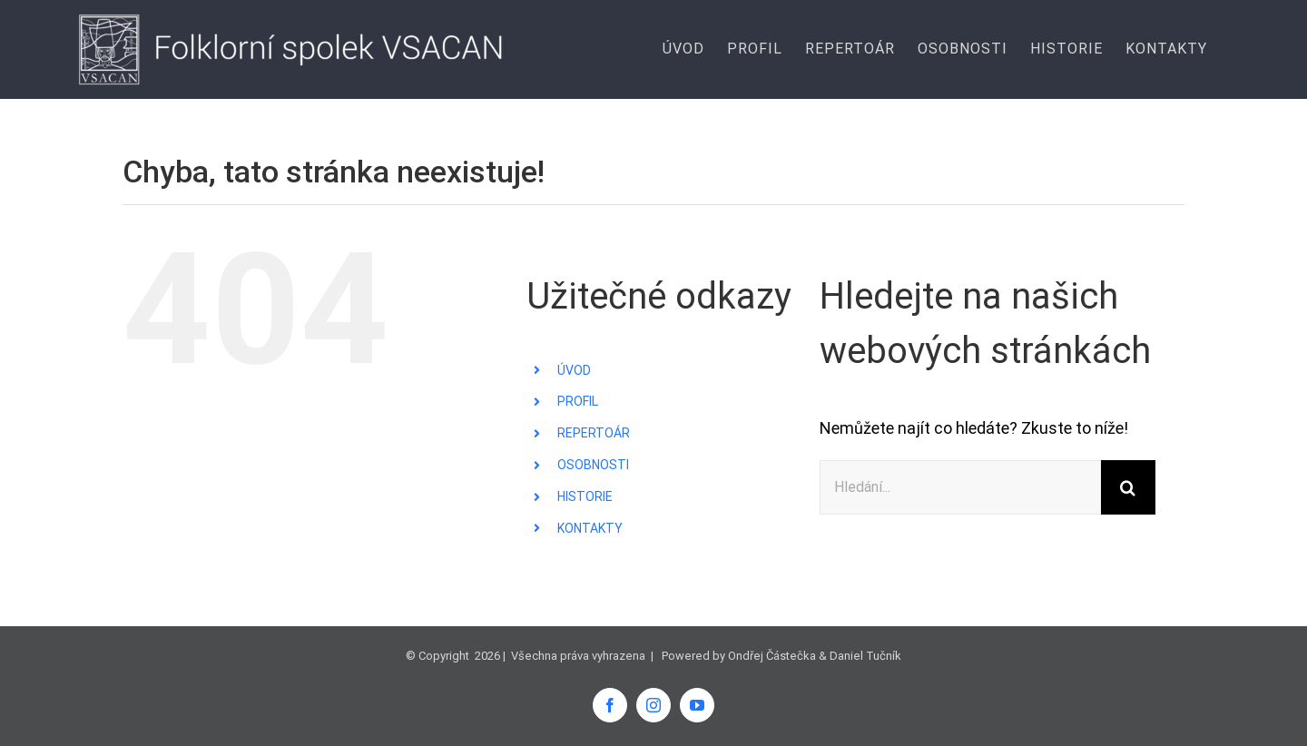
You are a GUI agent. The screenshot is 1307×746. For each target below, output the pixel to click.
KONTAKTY (590, 528)
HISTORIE (585, 496)
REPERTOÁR (593, 433)
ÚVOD (574, 370)
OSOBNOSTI (593, 464)
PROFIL (577, 401)
